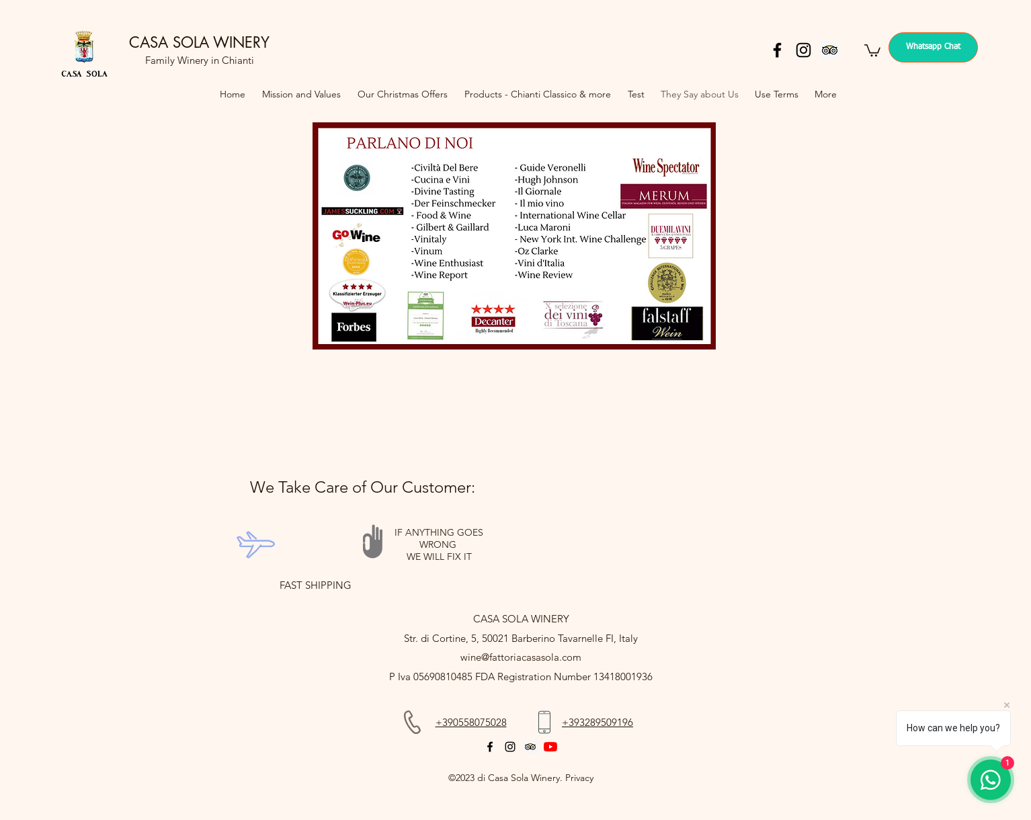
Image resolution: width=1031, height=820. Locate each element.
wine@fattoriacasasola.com (520, 657)
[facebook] (777, 50)
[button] (872, 49)
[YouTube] (550, 746)
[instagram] (803, 50)
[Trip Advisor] (829, 50)
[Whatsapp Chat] (933, 47)
